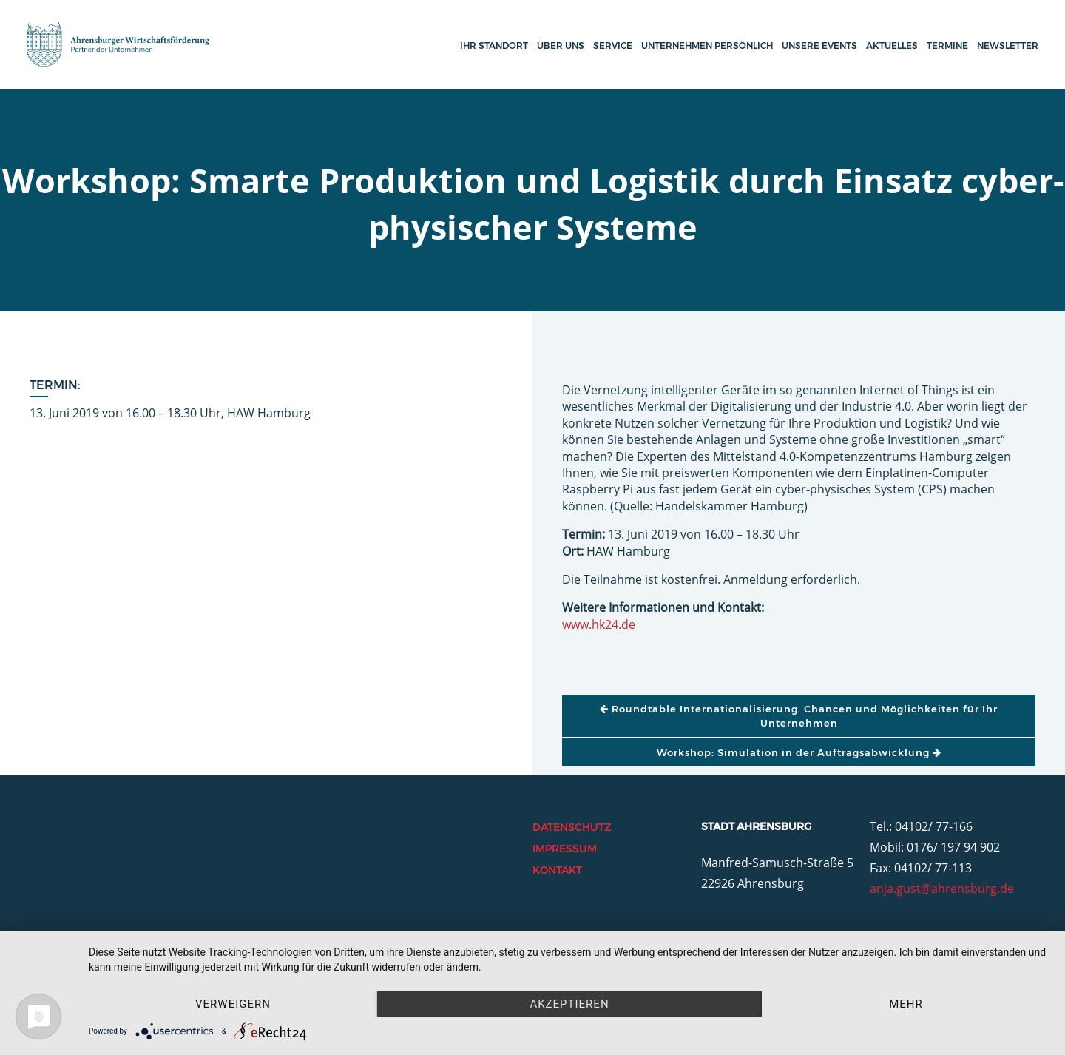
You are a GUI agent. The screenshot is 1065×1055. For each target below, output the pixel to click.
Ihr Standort (494, 45)
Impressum (564, 848)
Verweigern (233, 1004)
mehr (906, 1004)
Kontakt (557, 870)
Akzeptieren (569, 1004)
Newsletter (1007, 45)
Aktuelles (892, 45)
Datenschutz (571, 827)
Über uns (560, 45)
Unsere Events (819, 45)
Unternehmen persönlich (707, 45)
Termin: (55, 385)
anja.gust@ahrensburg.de (942, 888)
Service (612, 45)
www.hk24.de (598, 624)
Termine (947, 45)
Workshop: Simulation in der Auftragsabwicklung (799, 752)
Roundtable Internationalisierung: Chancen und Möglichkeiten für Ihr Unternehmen (799, 715)
